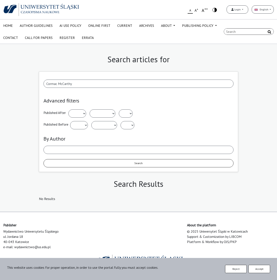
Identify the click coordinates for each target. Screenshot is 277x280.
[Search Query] (249, 32)
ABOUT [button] (166, 25)
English (261, 9)
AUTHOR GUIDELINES (36, 25)
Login (236, 9)
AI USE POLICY (70, 25)
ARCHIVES (146, 25)
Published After (54, 112)
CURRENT (124, 25)
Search (138, 163)
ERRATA (88, 37)
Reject (236, 268)
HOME (8, 25)
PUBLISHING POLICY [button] (198, 25)
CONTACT (10, 37)
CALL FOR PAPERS (39, 37)
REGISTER (67, 37)
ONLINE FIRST (99, 25)
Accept (259, 268)
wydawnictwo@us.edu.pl (32, 247)
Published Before (55, 124)
